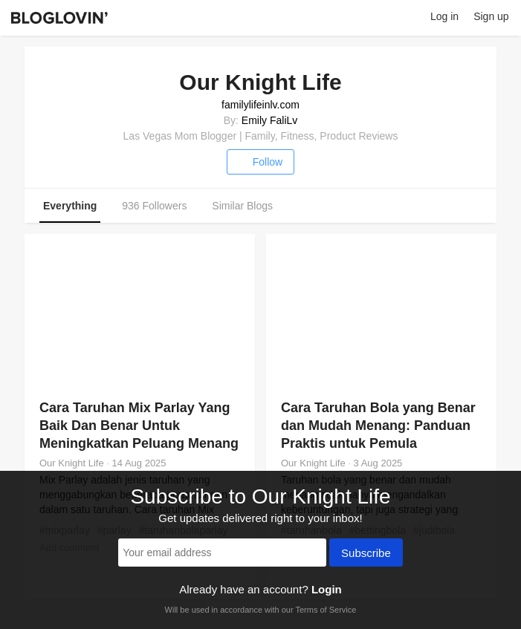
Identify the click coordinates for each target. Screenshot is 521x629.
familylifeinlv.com (260, 105)
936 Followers (154, 206)
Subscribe (366, 554)
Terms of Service (325, 609)
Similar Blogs (242, 206)
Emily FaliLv (269, 120)
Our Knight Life (71, 463)
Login (326, 589)
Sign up (490, 16)
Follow (260, 162)
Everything (70, 206)
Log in (444, 16)
